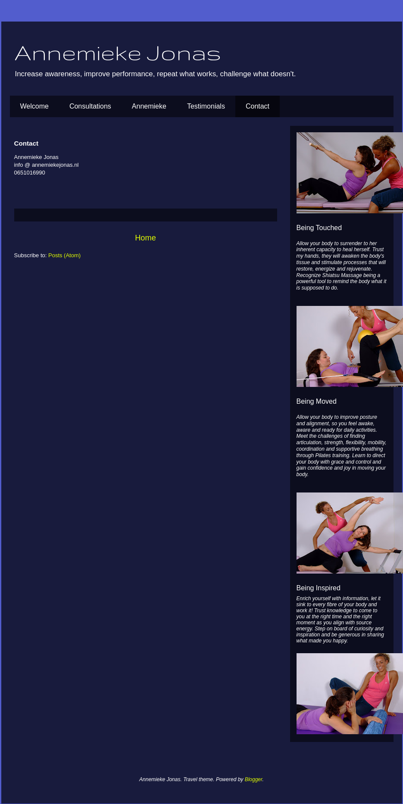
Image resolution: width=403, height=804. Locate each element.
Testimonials (206, 106)
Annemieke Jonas (117, 52)
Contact (257, 106)
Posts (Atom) (64, 255)
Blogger (253, 779)
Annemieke (149, 106)
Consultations (90, 106)
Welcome (34, 106)
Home (145, 238)
